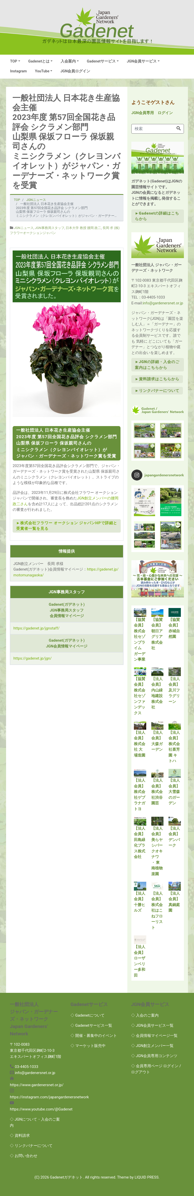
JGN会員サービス (142, 61)
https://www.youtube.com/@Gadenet (41, 1109)
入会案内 (68, 61)
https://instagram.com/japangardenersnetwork (49, 1097)
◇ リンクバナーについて (31, 1145)
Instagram (18, 71)
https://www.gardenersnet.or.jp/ (36, 1085)
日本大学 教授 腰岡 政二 (83, 228)
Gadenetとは (39, 61)
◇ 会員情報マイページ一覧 (154, 1035)
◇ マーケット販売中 (88, 1045)
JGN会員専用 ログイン (152, 113)
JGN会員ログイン (75, 71)
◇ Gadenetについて (87, 1015)
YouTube (42, 71)
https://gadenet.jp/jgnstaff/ (36, 628)
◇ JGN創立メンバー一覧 (152, 1045)
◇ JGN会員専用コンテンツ (154, 1056)
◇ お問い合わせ (23, 1155)
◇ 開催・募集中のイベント (93, 1035)
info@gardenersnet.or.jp (163, 303)
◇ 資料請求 (20, 1135)
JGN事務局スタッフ (49, 228)
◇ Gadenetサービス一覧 (91, 1025)
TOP (13, 61)
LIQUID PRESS (147, 1177)
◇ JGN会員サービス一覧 (152, 1025)
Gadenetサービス (101, 61)
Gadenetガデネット (66, 1177)
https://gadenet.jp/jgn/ (32, 658)
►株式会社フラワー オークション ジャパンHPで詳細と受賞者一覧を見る (66, 526)
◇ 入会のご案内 (145, 1015)
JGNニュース (23, 228)
